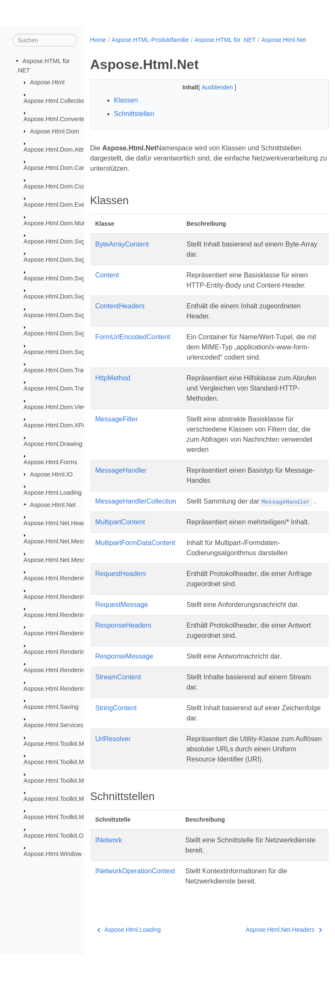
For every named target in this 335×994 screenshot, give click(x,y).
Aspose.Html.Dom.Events (58, 204)
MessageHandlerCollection (135, 520)
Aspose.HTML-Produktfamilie (150, 39)
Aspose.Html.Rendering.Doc (62, 596)
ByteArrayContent (122, 253)
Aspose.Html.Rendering (56, 578)
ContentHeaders (120, 325)
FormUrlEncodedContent (132, 356)
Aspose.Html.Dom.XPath (57, 425)
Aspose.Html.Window (53, 853)
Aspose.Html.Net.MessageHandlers (72, 560)
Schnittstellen (134, 122)
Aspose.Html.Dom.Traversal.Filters (71, 388)
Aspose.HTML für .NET (225, 39)
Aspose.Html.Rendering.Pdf (61, 651)
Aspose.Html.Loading (53, 492)
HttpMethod (113, 397)
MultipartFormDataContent (135, 582)
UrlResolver (113, 778)
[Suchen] (44, 40)
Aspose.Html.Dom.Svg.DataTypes (70, 278)
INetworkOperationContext (135, 910)
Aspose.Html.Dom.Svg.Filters (63, 315)
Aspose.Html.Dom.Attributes (62, 149)
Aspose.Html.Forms (50, 462)
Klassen (126, 109)
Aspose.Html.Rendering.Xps (62, 688)
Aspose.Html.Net (53, 504)
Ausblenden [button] (209, 96)
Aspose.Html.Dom (54, 130)
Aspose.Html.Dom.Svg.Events (65, 296)
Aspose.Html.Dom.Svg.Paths (63, 333)
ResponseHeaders (123, 664)
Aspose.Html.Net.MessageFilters (68, 541)
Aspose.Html (47, 82)
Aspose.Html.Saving (51, 706)
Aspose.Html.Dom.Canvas (59, 167)
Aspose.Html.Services (54, 725)
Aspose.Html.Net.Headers (59, 523)
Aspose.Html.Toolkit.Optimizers (66, 835)
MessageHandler (121, 489)
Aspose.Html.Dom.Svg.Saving (65, 351)
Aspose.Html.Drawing (53, 443)
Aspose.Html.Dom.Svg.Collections (70, 259)
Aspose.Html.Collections (57, 100)
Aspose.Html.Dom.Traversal (62, 370)
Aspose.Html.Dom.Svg (54, 241)
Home (98, 39)
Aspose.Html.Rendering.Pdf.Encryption (77, 670)
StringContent (116, 747)
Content (107, 284)
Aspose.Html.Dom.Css (54, 186)
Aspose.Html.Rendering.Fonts (64, 615)
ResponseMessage (124, 695)
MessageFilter (116, 438)
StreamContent (118, 716)
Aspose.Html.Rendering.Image (65, 633)
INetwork (108, 879)
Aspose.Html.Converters (57, 119)
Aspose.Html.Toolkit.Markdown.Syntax (76, 743)
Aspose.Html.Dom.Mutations (62, 222)
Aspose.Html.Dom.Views (57, 407)
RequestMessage (121, 644)
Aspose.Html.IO (51, 474)
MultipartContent (120, 551)
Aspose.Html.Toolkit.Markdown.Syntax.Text (82, 817)
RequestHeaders (120, 613)
